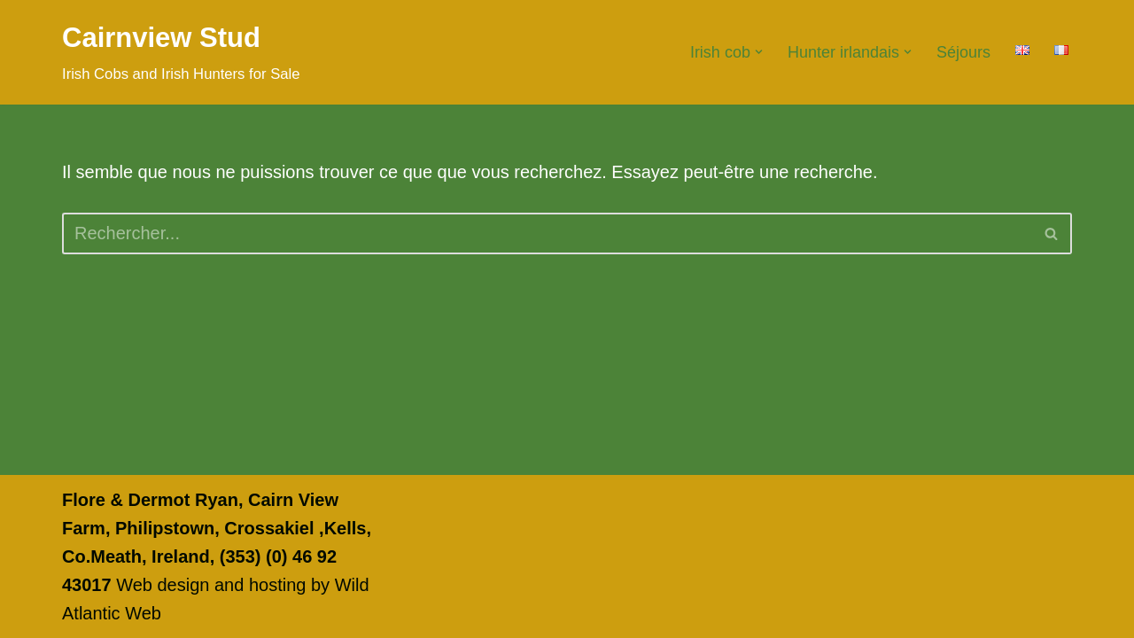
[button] (759, 52)
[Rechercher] (547, 233)
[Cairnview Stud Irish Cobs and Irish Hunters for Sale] (180, 52)
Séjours (963, 52)
